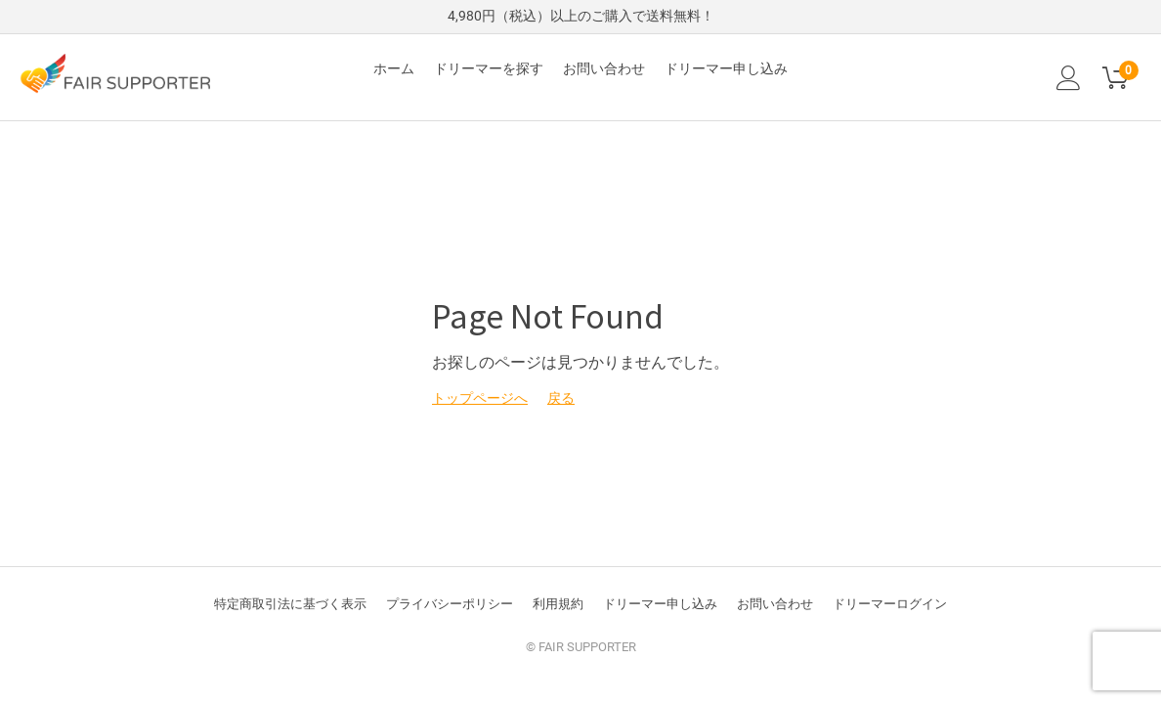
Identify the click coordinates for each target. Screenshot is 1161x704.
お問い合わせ (604, 68)
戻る (561, 398)
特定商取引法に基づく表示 (290, 603)
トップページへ (480, 398)
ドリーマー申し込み (726, 68)
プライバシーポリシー (449, 603)
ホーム (393, 68)
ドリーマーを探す (488, 68)
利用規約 (558, 603)
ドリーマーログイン (890, 603)
